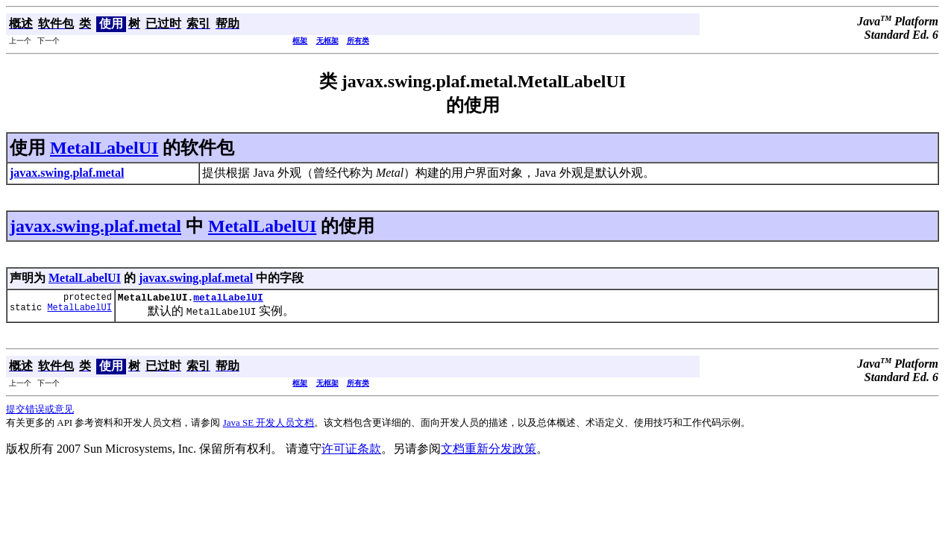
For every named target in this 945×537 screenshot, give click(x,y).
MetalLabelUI (104, 147)
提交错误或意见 (40, 411)
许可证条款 (351, 451)
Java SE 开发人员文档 (269, 424)
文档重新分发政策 (488, 451)
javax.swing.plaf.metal (95, 226)
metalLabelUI (228, 299)
